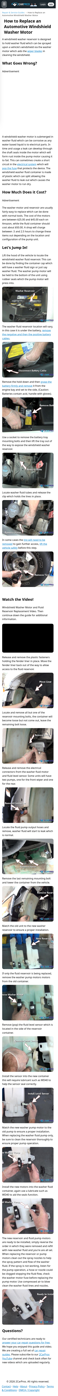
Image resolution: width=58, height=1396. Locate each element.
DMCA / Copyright (29, 1390)
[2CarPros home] (22, 4)
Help (15, 1386)
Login (42, 4)
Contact (6, 1386)
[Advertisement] (29, 102)
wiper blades (34, 51)
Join (51, 4)
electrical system (27, 164)
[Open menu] (4, 4)
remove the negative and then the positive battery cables (26, 334)
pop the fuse (9, 168)
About (23, 1386)
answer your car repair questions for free (26, 1342)
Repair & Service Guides (13, 12)
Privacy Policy (37, 1386)
